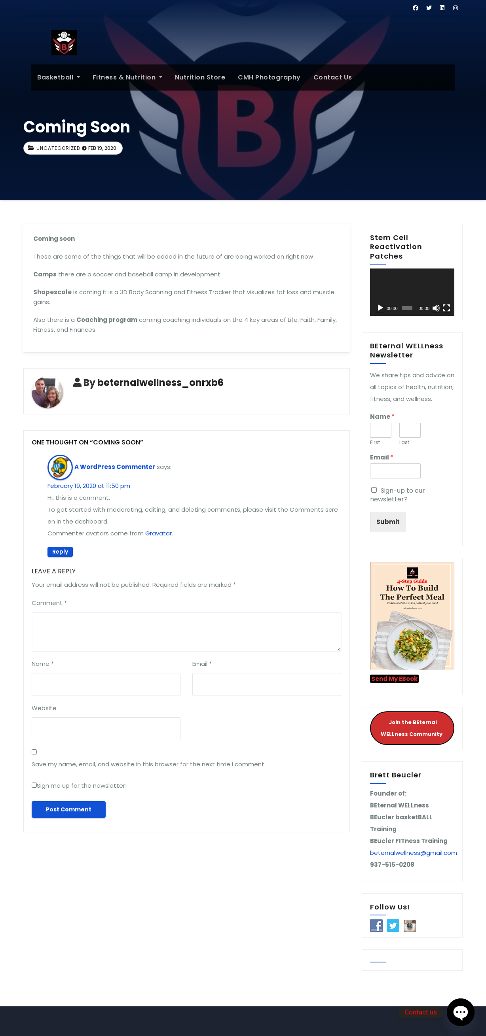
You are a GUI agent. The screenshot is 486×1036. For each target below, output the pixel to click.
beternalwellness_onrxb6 (160, 382)
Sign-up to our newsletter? (397, 495)
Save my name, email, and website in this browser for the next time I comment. (149, 764)
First (375, 442)
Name (43, 664)
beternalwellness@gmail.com (413, 853)
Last (404, 442)
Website (44, 708)
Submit (388, 522)
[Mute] (436, 308)
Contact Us (325, 77)
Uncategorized (58, 148)
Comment (49, 603)
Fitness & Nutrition (120, 77)
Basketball (51, 77)
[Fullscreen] (446, 308)
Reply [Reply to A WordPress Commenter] (60, 552)
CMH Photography (261, 77)
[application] (412, 292)
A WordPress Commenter (114, 467)
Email (202, 664)
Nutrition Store (192, 77)
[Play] (380, 308)
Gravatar (158, 533)
